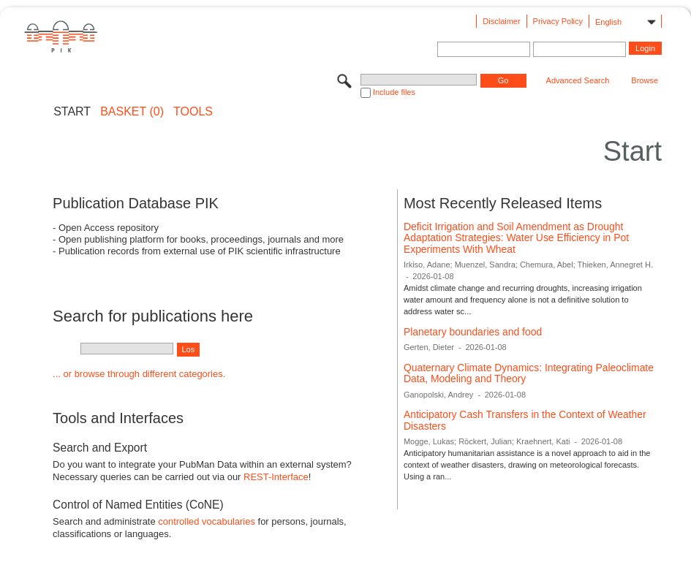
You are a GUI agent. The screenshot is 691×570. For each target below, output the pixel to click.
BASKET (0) (132, 112)
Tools (193, 112)
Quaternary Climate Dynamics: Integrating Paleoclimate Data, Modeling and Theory (529, 373)
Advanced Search (578, 80)
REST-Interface (276, 476)
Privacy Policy (558, 21)
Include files (394, 92)
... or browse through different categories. (139, 373)
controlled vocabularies (206, 521)
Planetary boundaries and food (473, 332)
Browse (644, 80)
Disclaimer (501, 21)
